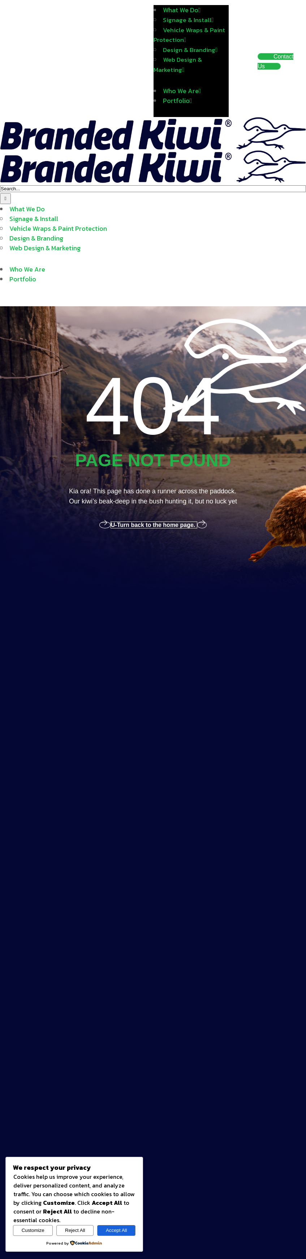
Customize (33, 1230)
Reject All (75, 1230)
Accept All (116, 1230)
